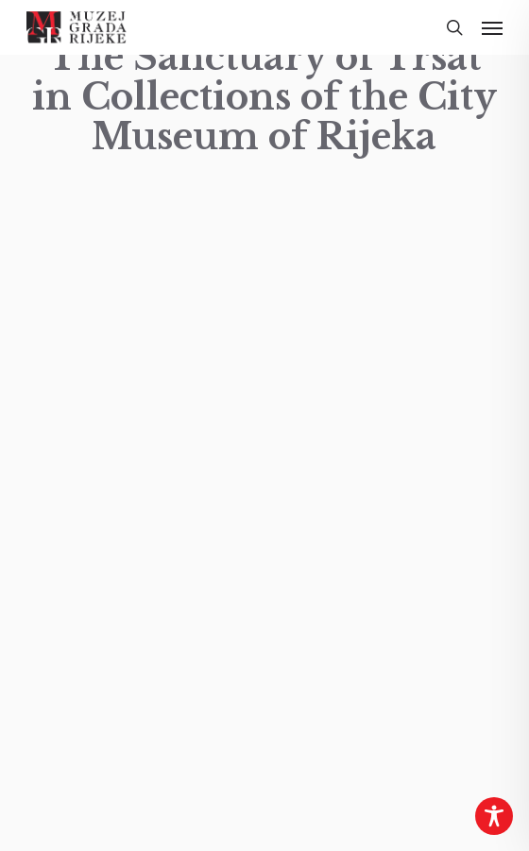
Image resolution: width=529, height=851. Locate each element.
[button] (492, 27)
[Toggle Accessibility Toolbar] (494, 816)
